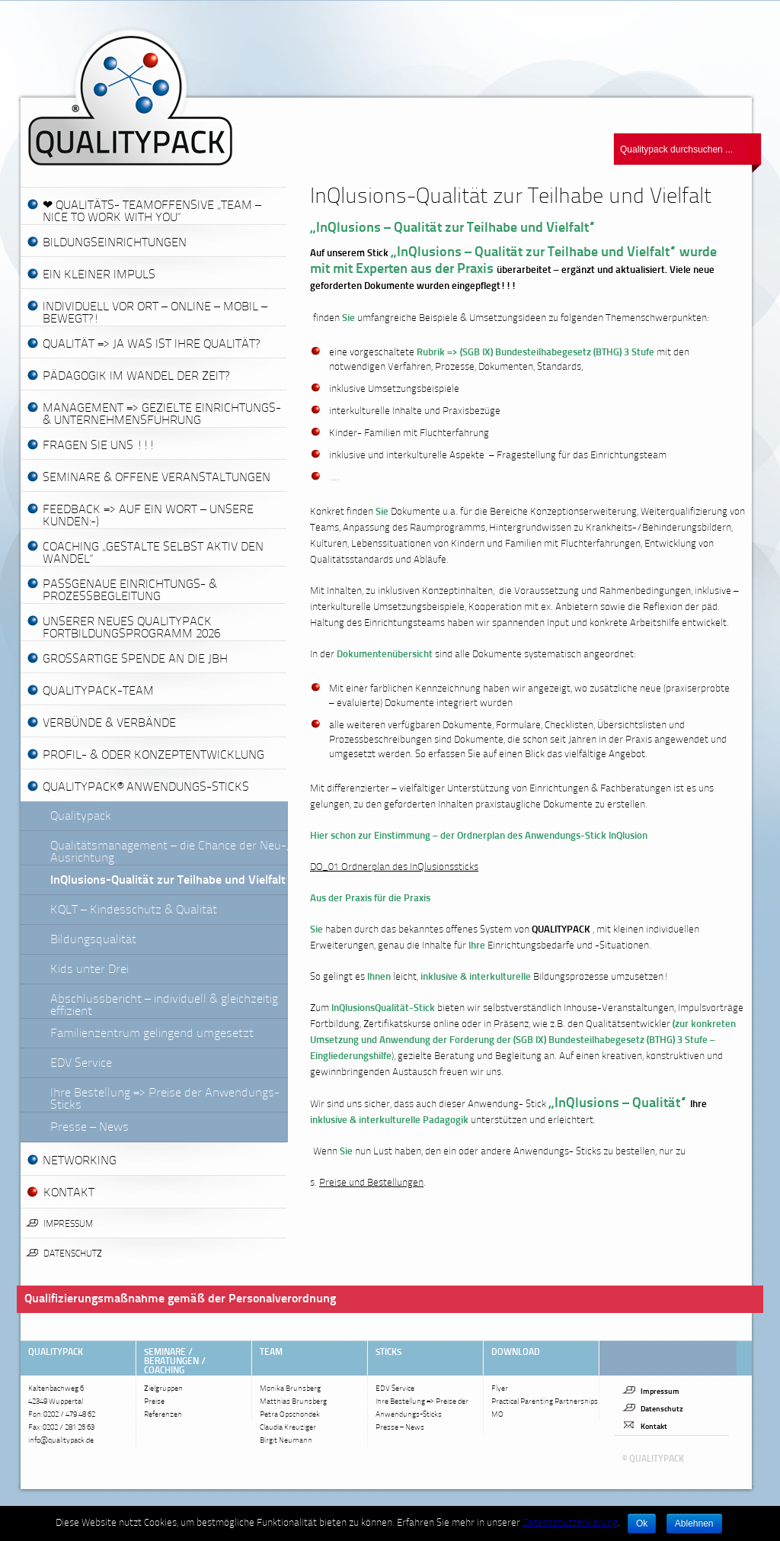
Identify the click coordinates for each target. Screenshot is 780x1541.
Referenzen (163, 1415)
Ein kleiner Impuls (99, 275)
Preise (154, 1402)
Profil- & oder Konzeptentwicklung (153, 756)
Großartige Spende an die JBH (135, 659)
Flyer (499, 1389)
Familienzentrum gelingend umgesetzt (152, 1034)
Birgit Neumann (286, 1441)
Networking (80, 1161)
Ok (641, 1523)
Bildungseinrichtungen (115, 243)
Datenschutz (72, 1254)
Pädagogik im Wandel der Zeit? (136, 377)
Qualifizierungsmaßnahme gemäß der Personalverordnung (180, 1299)
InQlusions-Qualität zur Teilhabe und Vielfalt (168, 881)
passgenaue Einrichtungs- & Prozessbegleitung (130, 591)
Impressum (68, 1224)
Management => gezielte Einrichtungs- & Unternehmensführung (162, 415)
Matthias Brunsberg (293, 1402)
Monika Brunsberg (290, 1389)
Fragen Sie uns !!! (99, 446)
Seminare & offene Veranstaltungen (156, 478)
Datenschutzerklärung (570, 1523)
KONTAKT (68, 1193)
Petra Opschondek (290, 1415)
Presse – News (89, 1128)
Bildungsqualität (93, 940)
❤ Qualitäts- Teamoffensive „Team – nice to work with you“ (152, 212)
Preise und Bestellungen (371, 1183)
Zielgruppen (163, 1389)
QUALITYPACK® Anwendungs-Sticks (146, 788)
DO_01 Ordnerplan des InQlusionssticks (394, 867)
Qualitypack (80, 817)
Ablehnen (694, 1523)
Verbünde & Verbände (109, 724)
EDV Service (81, 1064)
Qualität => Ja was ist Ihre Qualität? (151, 345)
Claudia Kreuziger (288, 1428)
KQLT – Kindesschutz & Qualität (133, 910)
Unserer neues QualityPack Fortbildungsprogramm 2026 (131, 628)
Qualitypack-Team (98, 691)
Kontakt (654, 1427)
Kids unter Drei (89, 970)
